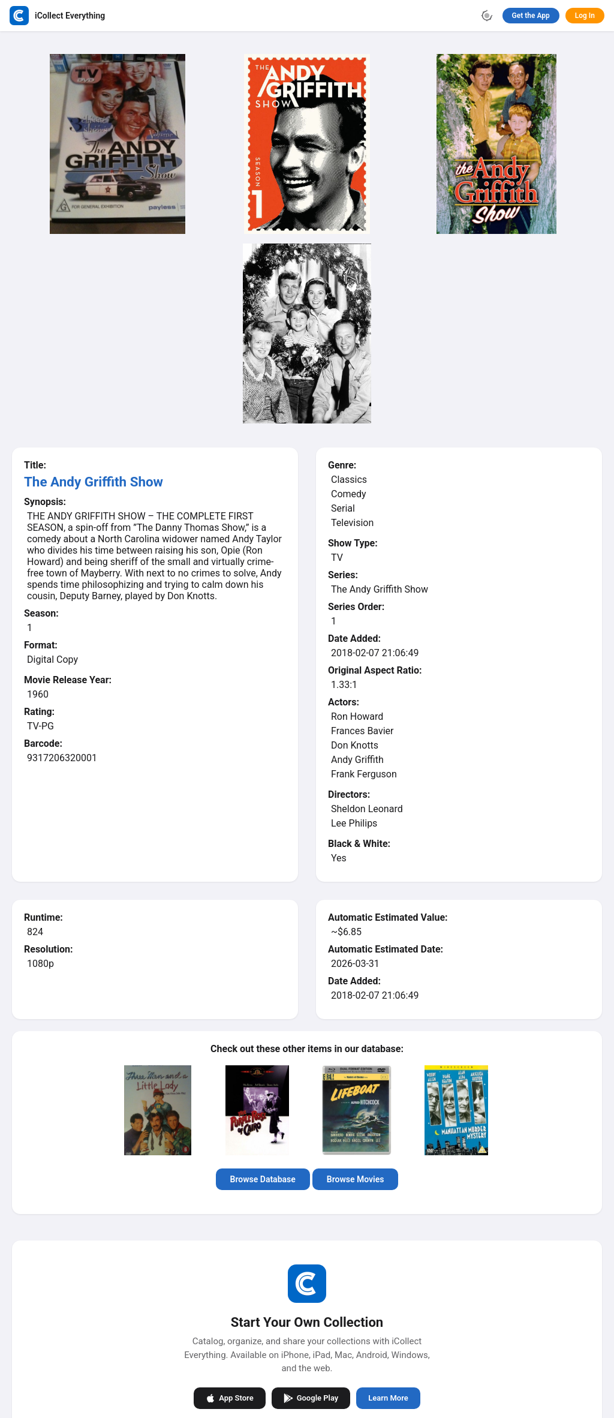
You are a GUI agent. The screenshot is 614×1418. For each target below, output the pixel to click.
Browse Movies (355, 1179)
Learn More (388, 1397)
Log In (585, 15)
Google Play (311, 1398)
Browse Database (263, 1179)
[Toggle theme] (486, 15)
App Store (229, 1398)
